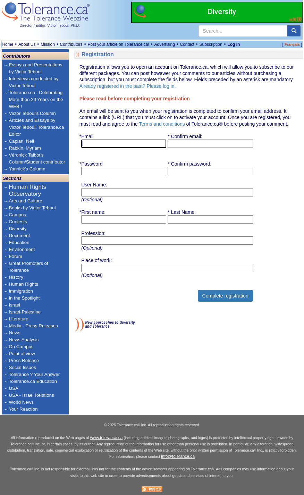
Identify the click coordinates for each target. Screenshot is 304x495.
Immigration (21, 291)
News (14, 332)
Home (7, 44)
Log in (233, 44)
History (16, 277)
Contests (18, 221)
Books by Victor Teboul (32, 207)
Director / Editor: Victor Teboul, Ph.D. (49, 25)
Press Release (24, 360)
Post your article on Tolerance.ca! (118, 44)
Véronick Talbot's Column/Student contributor (37, 158)
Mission (48, 44)
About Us (26, 44)
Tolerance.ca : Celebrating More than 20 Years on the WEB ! (36, 99)
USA (13, 388)
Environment (22, 249)
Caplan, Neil (21, 141)
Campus (17, 214)
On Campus (21, 346)
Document (19, 235)
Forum (15, 256)
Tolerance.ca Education (33, 381)
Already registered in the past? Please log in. (127, 86)
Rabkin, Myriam (25, 148)
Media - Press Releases (33, 325)
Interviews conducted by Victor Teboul (33, 82)
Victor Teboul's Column (32, 113)
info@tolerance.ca (178, 456)
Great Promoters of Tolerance (28, 267)
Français (292, 44)
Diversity (17, 228)
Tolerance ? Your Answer (34, 374)
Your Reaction (23, 409)
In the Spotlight (24, 298)
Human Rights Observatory (27, 190)
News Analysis (24, 339)
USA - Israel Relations (31, 395)
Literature (18, 318)
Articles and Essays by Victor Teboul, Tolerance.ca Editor (36, 127)
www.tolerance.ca (106, 437)
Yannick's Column (27, 168)
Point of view (22, 353)
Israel (14, 305)
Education (19, 242)
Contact (187, 44)
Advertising (164, 44)
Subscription (211, 44)
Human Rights (23, 284)
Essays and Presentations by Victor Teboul (35, 68)
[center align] (294, 31)
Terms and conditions (162, 124)
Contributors (71, 44)
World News (21, 402)
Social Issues (22, 367)
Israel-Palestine (25, 311)
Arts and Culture (25, 200)
